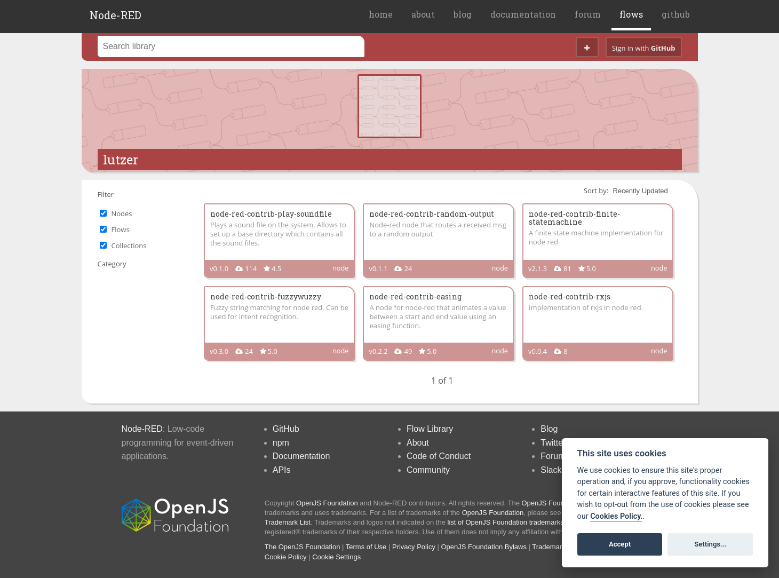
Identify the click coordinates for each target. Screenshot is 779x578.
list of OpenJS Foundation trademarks (506, 522)
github (676, 14)
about (423, 14)
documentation (523, 14)
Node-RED (115, 15)
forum (588, 14)
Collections (129, 245)
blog (463, 14)
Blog (549, 428)
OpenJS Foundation (327, 503)
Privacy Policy (413, 547)
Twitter (553, 442)
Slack (550, 469)
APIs (282, 469)
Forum (552, 456)
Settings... (710, 544)
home (381, 14)
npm (281, 442)
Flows (121, 229)
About (418, 442)
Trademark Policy (559, 547)
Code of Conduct (439, 456)
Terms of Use (366, 547)
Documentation (301, 456)
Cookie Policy (286, 557)
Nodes (122, 213)
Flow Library (430, 428)
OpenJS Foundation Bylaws (484, 547)
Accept (620, 544)
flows (631, 14)
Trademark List (288, 522)
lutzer (120, 159)
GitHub (286, 428)
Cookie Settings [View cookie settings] (336, 557)
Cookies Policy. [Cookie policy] (616, 516)
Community (428, 469)
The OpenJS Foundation (302, 547)
